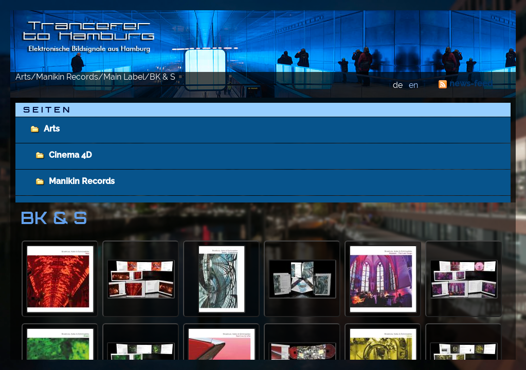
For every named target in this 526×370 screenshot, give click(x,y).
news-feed (471, 83)
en (413, 85)
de (398, 85)
